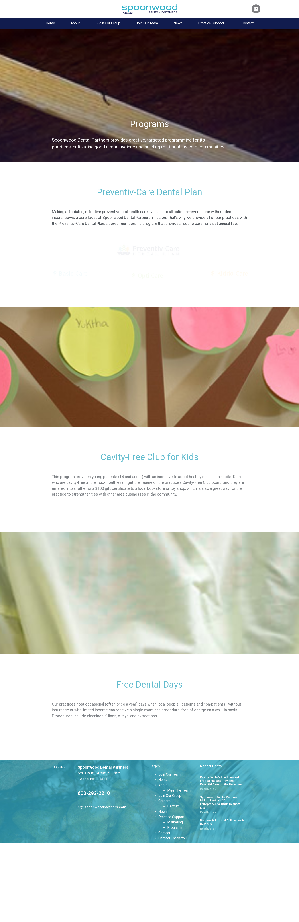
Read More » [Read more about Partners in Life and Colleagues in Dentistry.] (208, 907)
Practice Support (212, 23)
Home (50, 23)
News (178, 23)
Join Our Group (108, 23)
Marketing (175, 901)
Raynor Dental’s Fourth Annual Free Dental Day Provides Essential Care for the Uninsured (221, 859)
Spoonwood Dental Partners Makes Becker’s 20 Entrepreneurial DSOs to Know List (220, 881)
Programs (175, 906)
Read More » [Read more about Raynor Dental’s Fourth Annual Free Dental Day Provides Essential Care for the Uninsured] (208, 867)
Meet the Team (179, 869)
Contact (248, 23)
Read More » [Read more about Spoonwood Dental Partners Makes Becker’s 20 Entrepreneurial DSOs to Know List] (208, 891)
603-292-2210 (94, 872)
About (76, 23)
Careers (164, 879)
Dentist (173, 885)
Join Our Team (147, 23)
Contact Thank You (172, 917)
